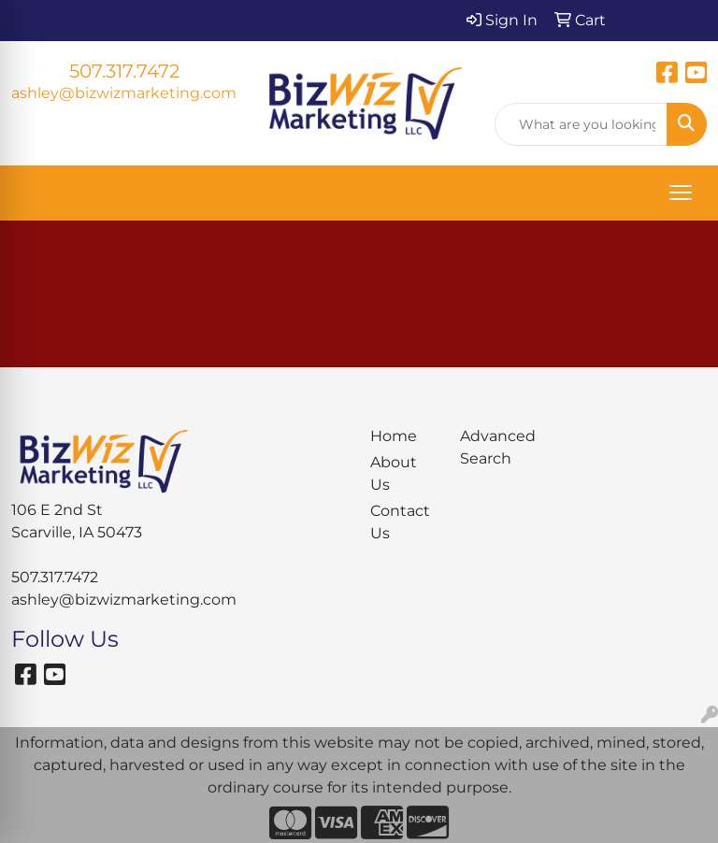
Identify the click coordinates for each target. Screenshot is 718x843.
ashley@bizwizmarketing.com (124, 93)
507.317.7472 (124, 71)
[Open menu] (680, 192)
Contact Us (400, 522)
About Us (393, 473)
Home (393, 436)
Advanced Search (493, 447)
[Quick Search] (581, 124)
